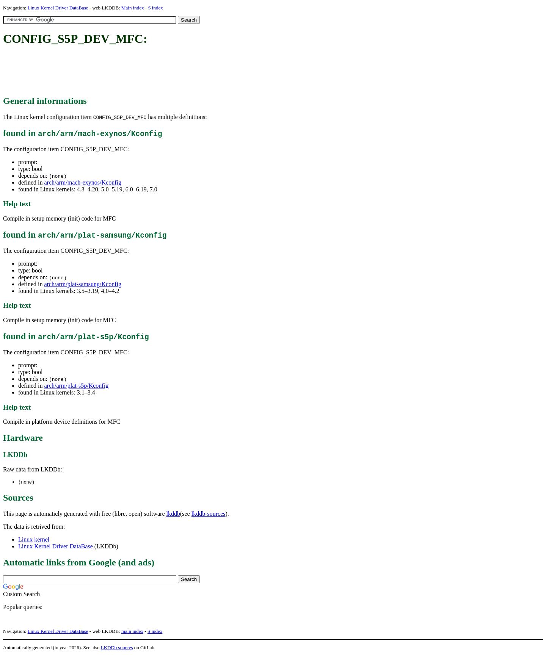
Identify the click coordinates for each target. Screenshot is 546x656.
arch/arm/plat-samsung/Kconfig (82, 284)
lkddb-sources (208, 514)
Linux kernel (33, 540)
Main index (132, 8)
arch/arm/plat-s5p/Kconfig (76, 385)
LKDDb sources (117, 648)
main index (132, 631)
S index (155, 8)
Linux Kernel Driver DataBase (58, 8)
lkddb (173, 514)
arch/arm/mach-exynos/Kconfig (82, 182)
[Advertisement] (141, 71)
